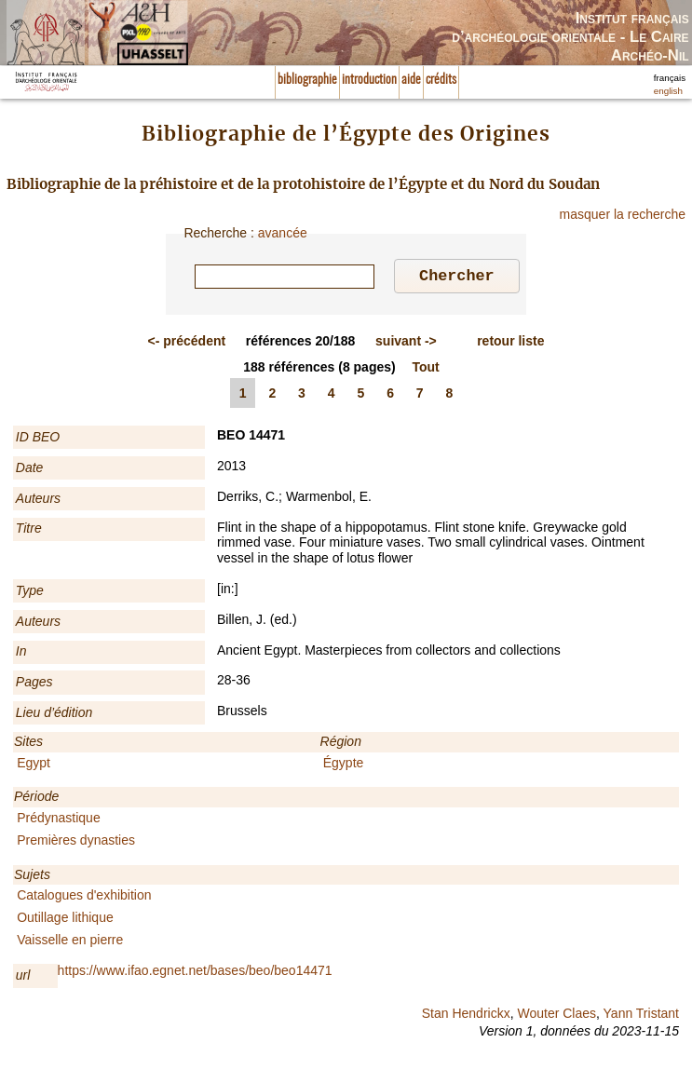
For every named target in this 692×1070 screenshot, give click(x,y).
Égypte (343, 765)
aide (411, 80)
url (23, 977)
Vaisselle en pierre (70, 942)
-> (406, 343)
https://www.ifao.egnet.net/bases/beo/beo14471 (195, 973)
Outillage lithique (65, 920)
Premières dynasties (76, 842)
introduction (369, 80)
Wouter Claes (556, 1016)
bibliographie (307, 80)
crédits (441, 80)
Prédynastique (59, 820)
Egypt (33, 765)
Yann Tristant (641, 1016)
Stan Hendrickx (466, 1016)
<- (187, 343)
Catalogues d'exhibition (84, 897)
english (668, 91)
